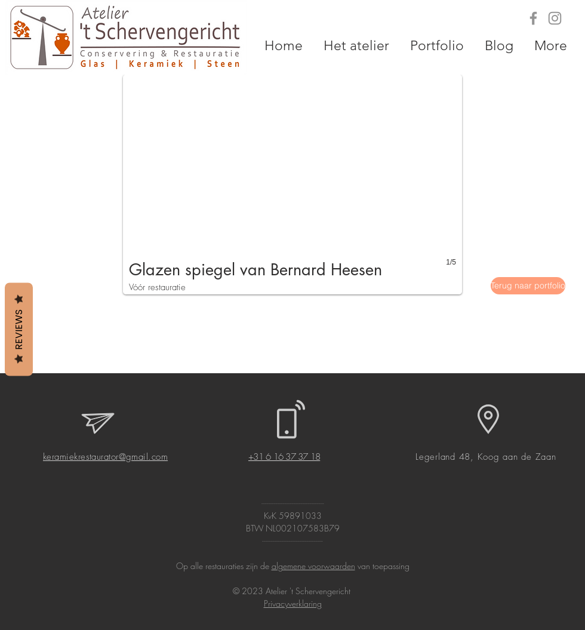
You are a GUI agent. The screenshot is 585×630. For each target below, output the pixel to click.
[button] (292, 184)
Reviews (19, 329)
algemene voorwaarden (313, 565)
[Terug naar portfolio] (528, 285)
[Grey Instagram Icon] (555, 18)
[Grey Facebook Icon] (533, 18)
